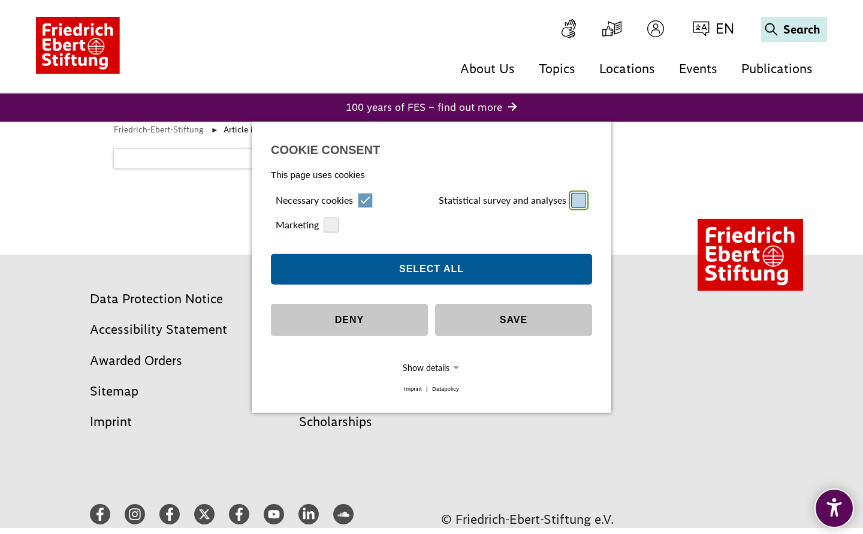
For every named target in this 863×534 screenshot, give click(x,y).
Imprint (412, 388)
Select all (431, 269)
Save (513, 320)
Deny (349, 320)
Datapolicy (445, 388)
